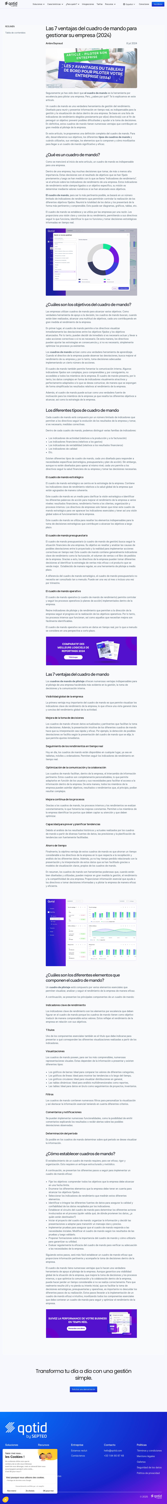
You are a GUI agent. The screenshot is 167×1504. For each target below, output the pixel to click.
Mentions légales (146, 1456)
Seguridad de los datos (149, 1467)
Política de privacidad (148, 1473)
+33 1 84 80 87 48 (114, 1455)
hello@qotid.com (113, 1450)
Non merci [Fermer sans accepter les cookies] (11, 1491)
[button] (5, 1499)
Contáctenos (78, 1455)
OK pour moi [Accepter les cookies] (48, 1491)
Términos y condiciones (149, 1450)
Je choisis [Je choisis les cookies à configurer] (30, 1491)
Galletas (141, 1461)
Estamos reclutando (81, 1450)
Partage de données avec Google (19, 1480)
